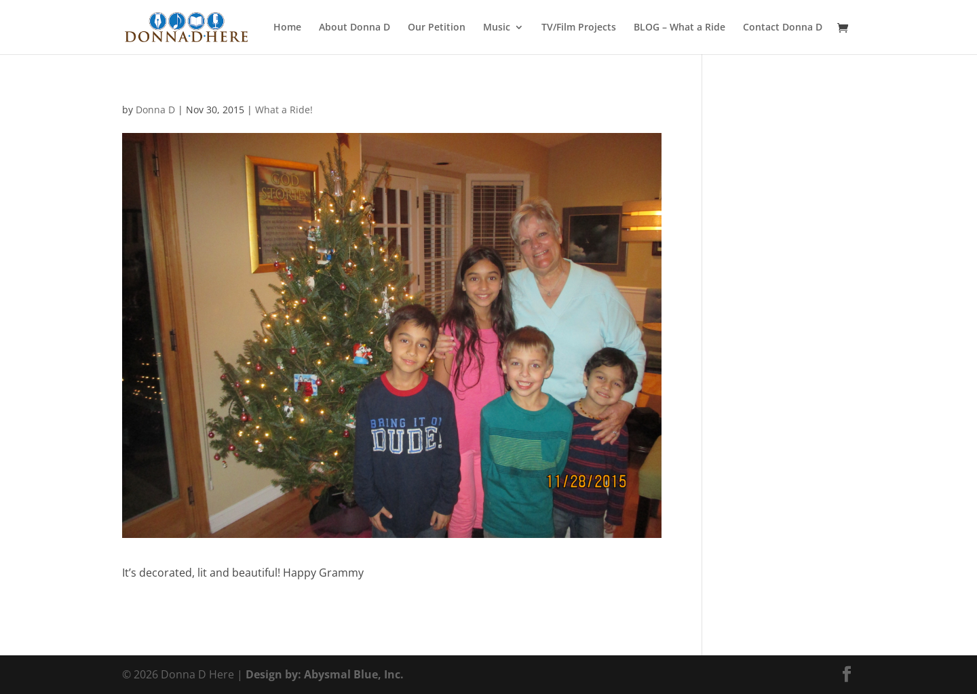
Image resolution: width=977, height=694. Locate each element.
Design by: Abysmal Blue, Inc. (325, 674)
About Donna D (354, 27)
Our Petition (436, 27)
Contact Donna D (782, 27)
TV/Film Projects (578, 27)
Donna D (155, 109)
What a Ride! (284, 109)
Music (496, 27)
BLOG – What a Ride (679, 27)
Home (287, 27)
